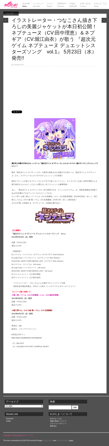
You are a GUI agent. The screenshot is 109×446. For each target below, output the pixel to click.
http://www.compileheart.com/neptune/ (27, 338)
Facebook (9, 419)
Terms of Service (62, 440)
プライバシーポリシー (58, 424)
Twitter (8, 421)
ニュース (9, 13)
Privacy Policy (47, 440)
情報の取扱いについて (58, 421)
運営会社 (53, 426)
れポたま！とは (56, 419)
